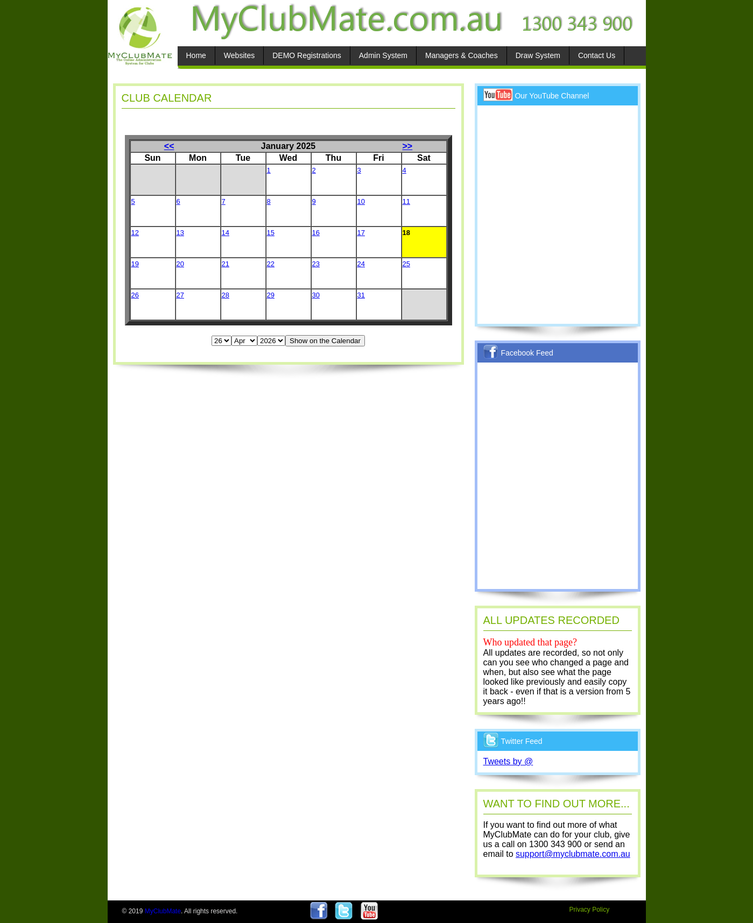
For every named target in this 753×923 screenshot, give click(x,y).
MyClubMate (163, 911)
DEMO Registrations (306, 55)
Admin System (383, 55)
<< (169, 146)
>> (408, 146)
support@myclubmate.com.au (573, 853)
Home (196, 55)
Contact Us (596, 55)
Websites (239, 55)
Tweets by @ (508, 761)
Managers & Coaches (461, 55)
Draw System (538, 55)
